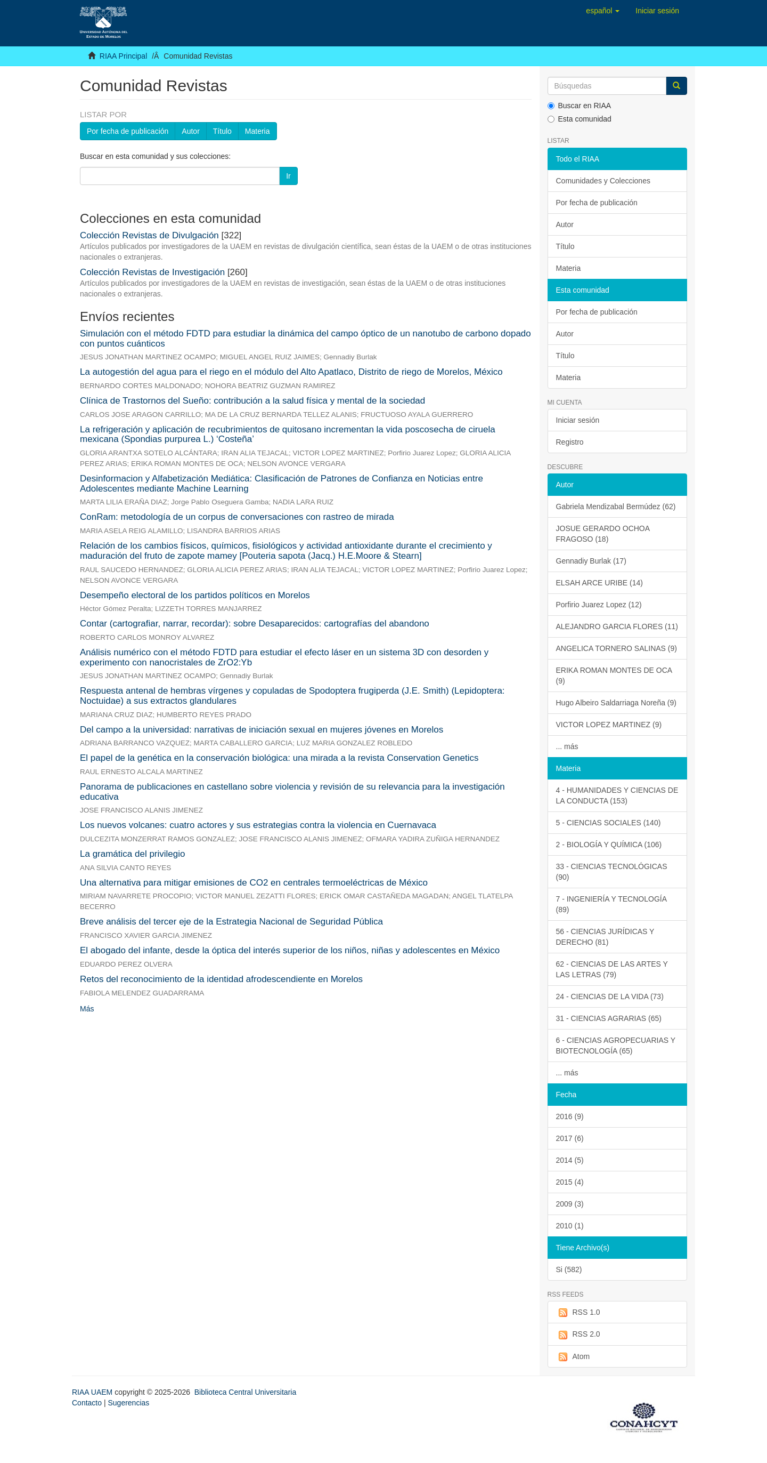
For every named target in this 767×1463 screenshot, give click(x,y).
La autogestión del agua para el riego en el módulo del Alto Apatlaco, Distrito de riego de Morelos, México (291, 372)
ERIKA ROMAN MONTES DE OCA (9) (614, 675)
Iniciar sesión (578, 420)
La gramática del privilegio (132, 854)
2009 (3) (570, 1204)
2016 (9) (570, 1116)
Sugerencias (128, 1402)
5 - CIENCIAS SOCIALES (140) (608, 822)
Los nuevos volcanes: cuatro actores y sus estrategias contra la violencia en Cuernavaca (258, 825)
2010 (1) (570, 1225)
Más (87, 1008)
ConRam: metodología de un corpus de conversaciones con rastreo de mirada (237, 517)
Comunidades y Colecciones (603, 180)
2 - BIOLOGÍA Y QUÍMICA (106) (609, 844)
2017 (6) (570, 1138)
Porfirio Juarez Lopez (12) (599, 604)
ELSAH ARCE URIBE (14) (599, 582)
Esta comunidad (579, 119)
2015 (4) (570, 1182)
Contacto (87, 1402)
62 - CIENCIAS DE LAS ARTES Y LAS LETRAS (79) (612, 969)
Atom (573, 1357)
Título (222, 131)
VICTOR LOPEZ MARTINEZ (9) (609, 724)
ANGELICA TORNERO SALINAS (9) (616, 648)
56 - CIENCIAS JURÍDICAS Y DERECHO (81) (605, 936)
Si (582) (569, 1269)
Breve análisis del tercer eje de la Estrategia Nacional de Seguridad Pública (231, 922)
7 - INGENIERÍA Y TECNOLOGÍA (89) (611, 904)
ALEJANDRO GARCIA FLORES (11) (617, 626)
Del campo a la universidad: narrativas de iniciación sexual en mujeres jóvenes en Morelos (261, 730)
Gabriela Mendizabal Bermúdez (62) (616, 506)
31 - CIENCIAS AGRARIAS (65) (609, 1018)
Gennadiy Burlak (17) (591, 561)
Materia (257, 131)
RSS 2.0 (578, 1334)
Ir (288, 176)
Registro (570, 442)
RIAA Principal (123, 56)
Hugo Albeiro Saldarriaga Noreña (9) (616, 702)
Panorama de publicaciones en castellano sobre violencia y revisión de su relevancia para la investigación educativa (292, 792)
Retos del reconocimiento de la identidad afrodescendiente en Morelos (221, 979)
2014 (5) (570, 1160)
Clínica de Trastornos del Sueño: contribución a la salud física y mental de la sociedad (252, 401)
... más (567, 746)
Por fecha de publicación (127, 131)
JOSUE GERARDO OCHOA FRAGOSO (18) (603, 533)
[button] (602, 10)
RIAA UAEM (93, 1392)
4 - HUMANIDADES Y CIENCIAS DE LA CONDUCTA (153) (617, 795)
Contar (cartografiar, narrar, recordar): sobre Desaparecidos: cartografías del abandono (254, 623)
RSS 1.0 (578, 1312)
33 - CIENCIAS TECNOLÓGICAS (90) (611, 871)
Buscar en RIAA (579, 105)
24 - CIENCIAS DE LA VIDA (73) (610, 996)
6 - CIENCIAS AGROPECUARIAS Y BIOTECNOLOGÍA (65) (616, 1045)
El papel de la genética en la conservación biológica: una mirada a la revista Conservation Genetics (279, 758)
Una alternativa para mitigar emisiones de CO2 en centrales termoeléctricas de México (254, 883)
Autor (190, 131)
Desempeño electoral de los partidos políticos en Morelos (195, 595)
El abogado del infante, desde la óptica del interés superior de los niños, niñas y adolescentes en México (290, 950)
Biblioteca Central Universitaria (245, 1392)
